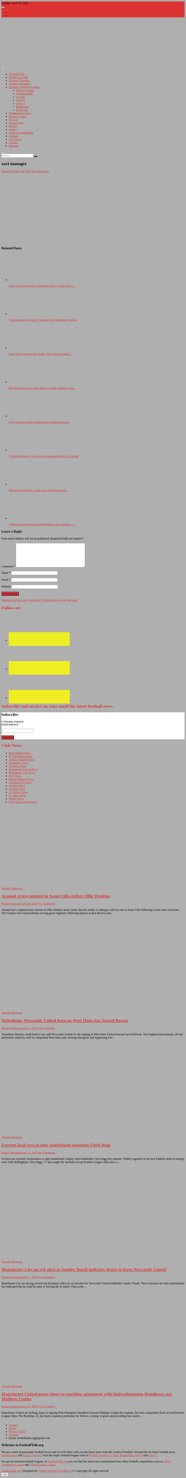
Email (6, 579)
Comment (8, 566)
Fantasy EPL (16, 122)
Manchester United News (23, 769)
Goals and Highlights (21, 132)
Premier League (25, 90)
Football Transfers (19, 80)
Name (6, 572)
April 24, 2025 (29, 903)
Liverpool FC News (20, 782)
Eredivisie (22, 109)
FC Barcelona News (20, 756)
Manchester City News (22, 772)
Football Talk (16, 74)
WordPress (64, 1470)
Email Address (10, 724)
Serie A (20, 100)
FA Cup (13, 119)
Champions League (20, 113)
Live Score (15, 139)
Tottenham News (19, 762)
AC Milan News (18, 792)
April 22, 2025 (29, 1406)
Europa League (17, 116)
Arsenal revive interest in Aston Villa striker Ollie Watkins (55, 896)
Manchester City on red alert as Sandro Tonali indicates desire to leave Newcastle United (83, 1269)
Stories (13, 129)
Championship (24, 93)
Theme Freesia (47, 1470)
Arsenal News (17, 788)
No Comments (40, 171)
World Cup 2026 (18, 77)
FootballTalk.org (57, 1461)
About (12, 12)
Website (6, 586)
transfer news (9, 1455)
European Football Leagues (25, 87)
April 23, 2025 (29, 1028)
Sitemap (13, 145)
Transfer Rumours (19, 83)
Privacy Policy (17, 1431)
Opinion (13, 136)
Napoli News (16, 798)
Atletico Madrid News (22, 759)
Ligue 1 (20, 103)
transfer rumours (32, 1455)
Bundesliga (22, 106)
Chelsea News (17, 785)
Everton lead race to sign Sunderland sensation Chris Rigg (55, 1145)
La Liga (20, 96)
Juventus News (17, 766)
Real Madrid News (20, 753)
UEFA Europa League (42, 1464)
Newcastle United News (23, 802)
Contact (13, 15)
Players (13, 126)
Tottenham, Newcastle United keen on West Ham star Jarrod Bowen (64, 1020)
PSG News (15, 775)
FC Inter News (17, 795)
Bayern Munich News (21, 779)
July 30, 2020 (23, 171)
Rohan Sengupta (11, 903)
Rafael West (8, 171)
